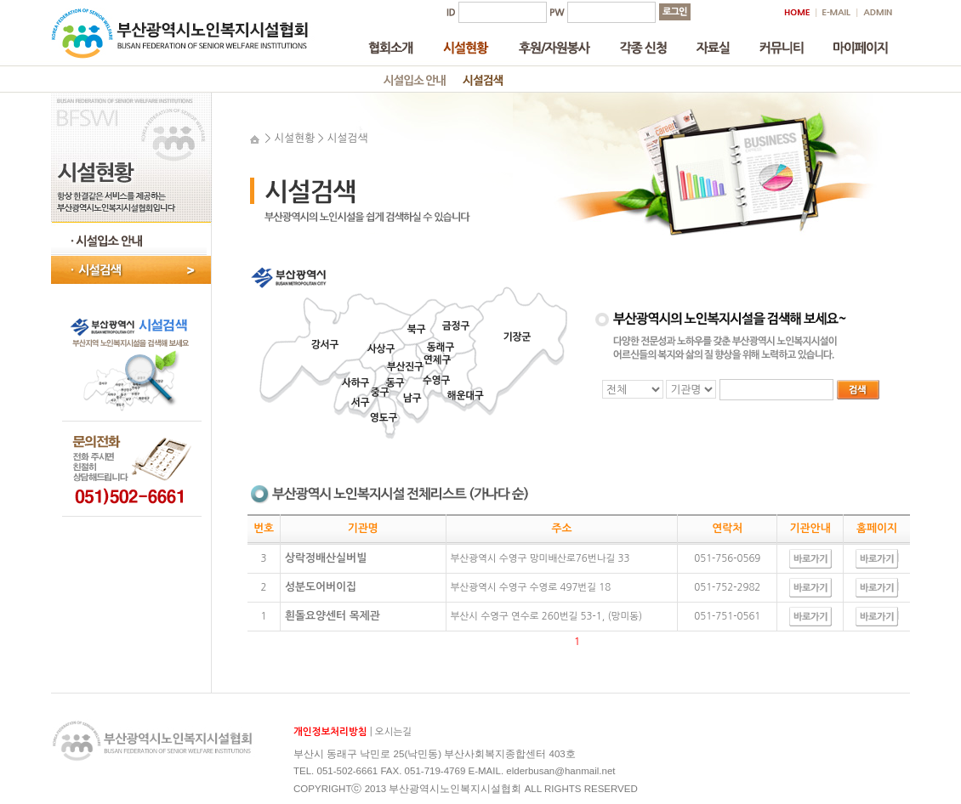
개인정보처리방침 (330, 732)
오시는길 (393, 732)
